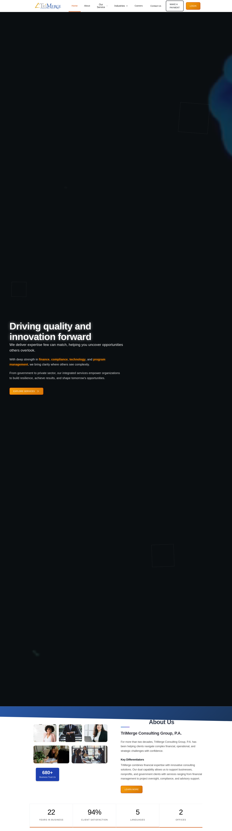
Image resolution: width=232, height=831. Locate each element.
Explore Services (26, 391)
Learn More (132, 796)
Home (75, 5)
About (87, 5)
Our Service (102, 5)
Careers (139, 5)
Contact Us (155, 6)
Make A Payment (175, 6)
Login (193, 6)
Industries (121, 6)
